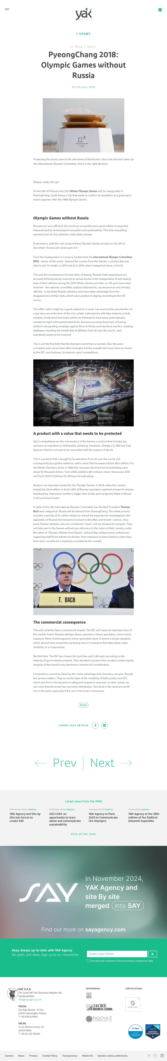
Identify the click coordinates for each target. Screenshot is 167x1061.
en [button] (160, 10)
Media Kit (87, 1056)
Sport (92, 46)
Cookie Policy (49, 1056)
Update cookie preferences (113, 1056)
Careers (9, 1056)
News (21, 1056)
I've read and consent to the (120, 961)
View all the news (83, 834)
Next (111, 763)
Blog (79, 46)
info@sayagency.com (30, 999)
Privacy (33, 1056)
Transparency (69, 1056)
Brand (83, 705)
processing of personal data (137, 961)
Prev (56, 763)
